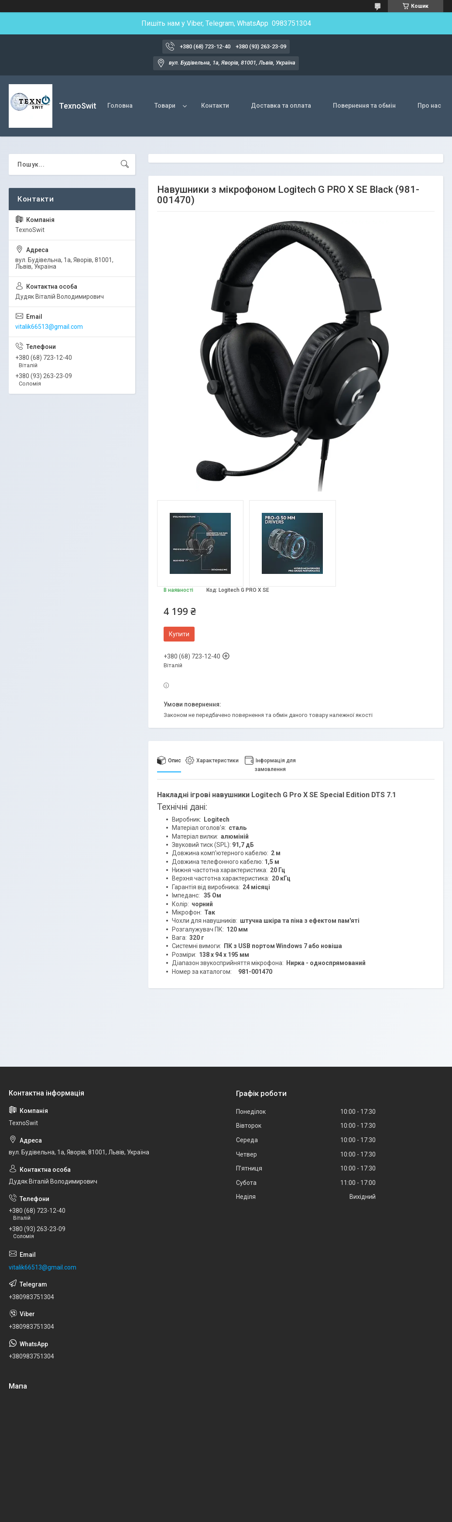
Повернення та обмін (364, 105)
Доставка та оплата (281, 105)
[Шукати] (124, 164)
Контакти (215, 105)
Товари (164, 105)
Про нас (429, 105)
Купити (179, 634)
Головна (120, 105)
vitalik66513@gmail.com (49, 326)
